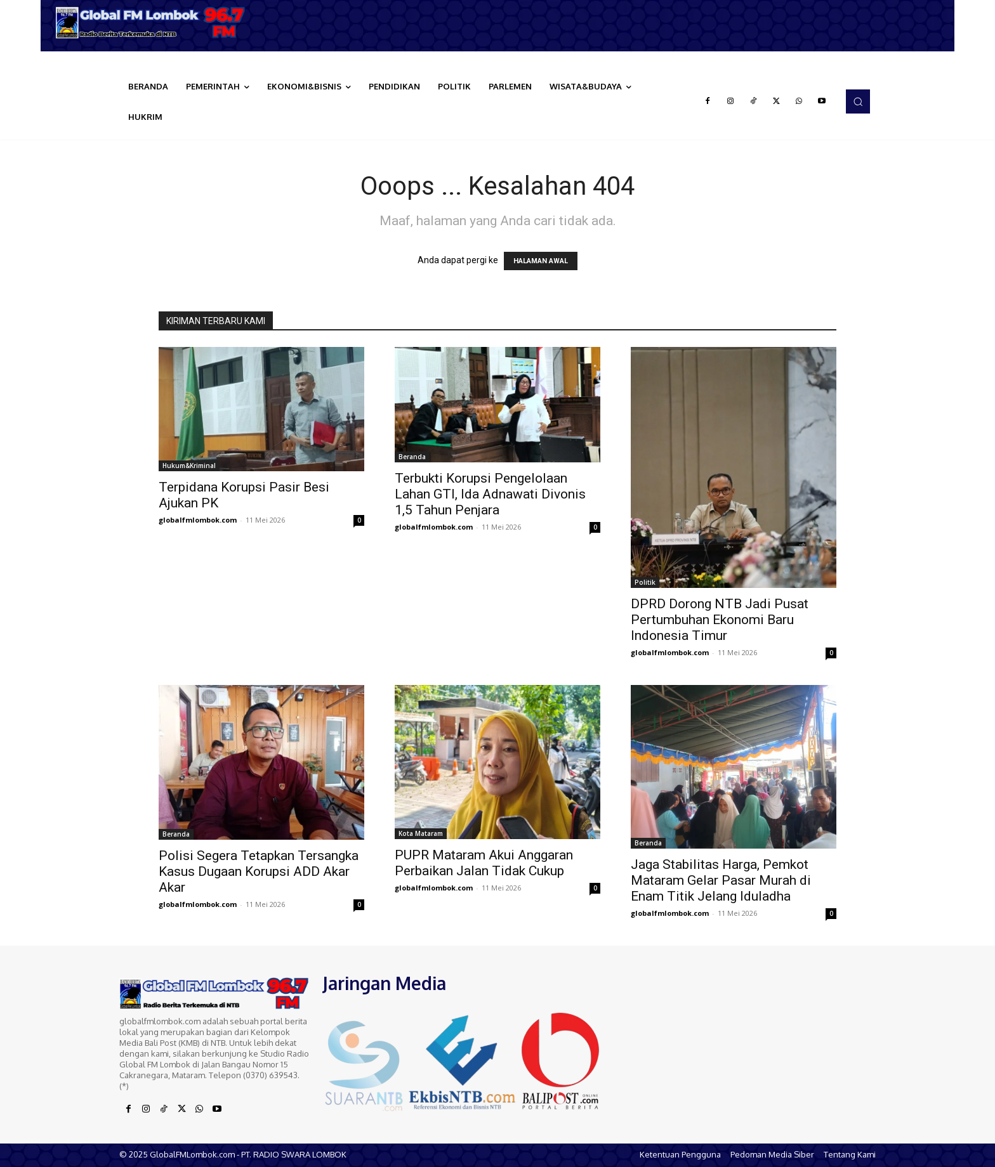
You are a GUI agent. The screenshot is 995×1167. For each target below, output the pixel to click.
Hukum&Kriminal (189, 465)
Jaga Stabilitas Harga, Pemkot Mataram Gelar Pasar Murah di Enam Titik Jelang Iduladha (721, 880)
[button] (858, 101)
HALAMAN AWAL (540, 261)
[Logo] (155, 22)
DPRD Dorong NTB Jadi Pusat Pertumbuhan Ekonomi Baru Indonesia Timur (719, 619)
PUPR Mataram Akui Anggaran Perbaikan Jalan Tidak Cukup (484, 862)
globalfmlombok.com (198, 520)
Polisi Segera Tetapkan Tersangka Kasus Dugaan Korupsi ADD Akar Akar (259, 871)
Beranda (412, 456)
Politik (645, 582)
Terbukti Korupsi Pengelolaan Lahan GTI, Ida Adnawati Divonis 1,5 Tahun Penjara (490, 494)
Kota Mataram (421, 833)
